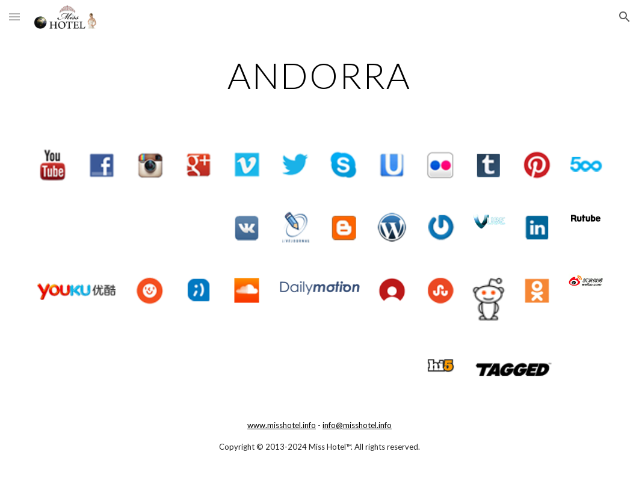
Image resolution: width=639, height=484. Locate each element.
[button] (14, 16)
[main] (319, 75)
